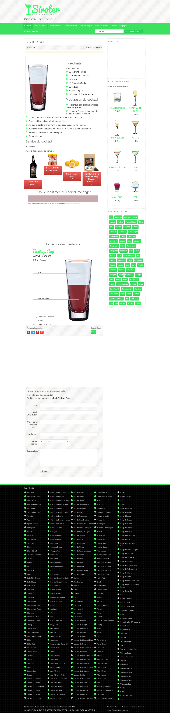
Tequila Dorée (125, 641)
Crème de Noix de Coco (59, 512)
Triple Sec (134, 298)
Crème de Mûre (56, 508)
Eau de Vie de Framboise (59, 578)
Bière (141, 222)
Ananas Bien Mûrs (34, 504)
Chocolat (131, 236)
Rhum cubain (102, 675)
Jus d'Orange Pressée (58, 679)
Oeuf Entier (101, 586)
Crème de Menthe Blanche (60, 501)
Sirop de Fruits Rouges (129, 550)
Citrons (73, 79)
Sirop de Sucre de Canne (129, 581)
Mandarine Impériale (104, 512)
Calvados (122, 232)
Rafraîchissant (122, 284)
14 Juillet (118, 217)
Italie (127, 265)
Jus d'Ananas (55, 667)
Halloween (138, 260)
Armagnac (31, 528)
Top (127, 298)
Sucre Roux (124, 626)
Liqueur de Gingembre (82, 671)
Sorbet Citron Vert (127, 606)
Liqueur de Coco (80, 644)
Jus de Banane (56, 690)
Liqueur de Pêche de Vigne (84, 698)
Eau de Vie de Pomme (58, 582)
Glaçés (112, 260)
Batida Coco (31, 539)
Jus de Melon (79, 547)
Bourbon (126, 227)
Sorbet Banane (126, 599)
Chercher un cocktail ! (133, 31)
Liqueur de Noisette (81, 690)
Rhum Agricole (102, 659)
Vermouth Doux (126, 672)
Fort (130, 251)
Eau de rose (54, 574)
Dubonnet (54, 559)
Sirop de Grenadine (127, 553)
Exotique (123, 251)
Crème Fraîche (56, 528)
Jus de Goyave (79, 535)
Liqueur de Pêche (80, 694)
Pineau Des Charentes (105, 621)
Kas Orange (78, 582)
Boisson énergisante (34, 555)
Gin (137, 255)
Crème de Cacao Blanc (35, 687)
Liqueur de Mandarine (82, 679)
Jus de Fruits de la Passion (84, 524)
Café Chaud (31, 582)
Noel (121, 275)
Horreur (112, 265)
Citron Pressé (32, 652)
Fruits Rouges (128, 255)
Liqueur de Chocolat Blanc (84, 640)
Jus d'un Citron (56, 683)
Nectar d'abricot (103, 559)
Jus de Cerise (79, 497)
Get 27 (52, 613)
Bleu (111, 227)
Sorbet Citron (125, 603)
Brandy (135, 227)
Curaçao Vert (55, 551)
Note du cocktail (34, 442)
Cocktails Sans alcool (32, 31)
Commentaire (32, 451)
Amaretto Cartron (33, 497)
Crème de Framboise (35, 698)
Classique (113, 241)
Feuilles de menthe (57, 597)
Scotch (123, 493)
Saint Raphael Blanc (104, 687)
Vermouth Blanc (126, 668)
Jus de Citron (79, 501)
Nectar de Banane (104, 563)
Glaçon (53, 632)
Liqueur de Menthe (81, 687)
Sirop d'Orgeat (125, 516)
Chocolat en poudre (34, 636)
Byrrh (29, 566)
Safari (99, 683)
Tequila (136, 294)
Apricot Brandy (32, 524)
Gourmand (121, 260)
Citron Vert (31, 656)
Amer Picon (31, 501)
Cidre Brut (31, 644)
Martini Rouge (102, 547)
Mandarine (101, 508)
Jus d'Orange (55, 671)
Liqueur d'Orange (80, 625)
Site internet (32, 434)
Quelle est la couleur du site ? (32, 424)
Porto (32, 47)
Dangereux (114, 246)
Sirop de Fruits (125, 539)
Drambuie (54, 555)
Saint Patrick (114, 289)
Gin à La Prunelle (56, 621)
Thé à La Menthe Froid (128, 649)
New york (113, 275)
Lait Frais (77, 605)
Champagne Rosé (34, 609)
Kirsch (76, 590)
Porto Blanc (101, 640)
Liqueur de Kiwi (79, 675)
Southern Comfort (127, 610)
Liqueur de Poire (103, 493)
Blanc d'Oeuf (32, 551)
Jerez (52, 652)
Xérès (122, 699)
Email (32, 413)
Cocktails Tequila (86, 26)
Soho (122, 595)
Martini (140, 265)
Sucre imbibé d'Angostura (130, 622)
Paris (112, 279)
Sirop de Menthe (126, 561)
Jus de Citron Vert (80, 508)
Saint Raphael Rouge (105, 690)
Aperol (29, 520)
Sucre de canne (126, 618)
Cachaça (113, 232)
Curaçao (137, 241)
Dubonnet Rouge (56, 566)
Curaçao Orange (56, 543)
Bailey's (30, 532)
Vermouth (124, 665)
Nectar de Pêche (103, 574)
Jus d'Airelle (54, 659)
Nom (35, 405)
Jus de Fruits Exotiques (82, 528)
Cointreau (30, 663)
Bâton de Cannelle (80, 76)
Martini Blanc (102, 535)
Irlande (120, 265)
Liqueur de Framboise (82, 659)
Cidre (29, 640)
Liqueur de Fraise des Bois (84, 656)
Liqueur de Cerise (80, 636)
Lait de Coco (78, 601)
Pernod (99, 609)
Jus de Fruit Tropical (81, 520)
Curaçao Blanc (55, 535)
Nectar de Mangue (104, 570)
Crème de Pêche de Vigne (60, 520)
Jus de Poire (78, 559)
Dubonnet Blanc (56, 563)
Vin (116, 303)
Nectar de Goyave (104, 566)
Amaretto (30, 493)
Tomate (123, 661)
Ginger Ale (54, 625)
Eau (76, 87)
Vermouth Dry (125, 676)
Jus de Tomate (79, 574)
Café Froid (31, 586)
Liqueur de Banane (81, 628)
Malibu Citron (102, 504)
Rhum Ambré (102, 663)
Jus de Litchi (78, 539)
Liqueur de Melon (80, 683)
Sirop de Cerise (126, 524)
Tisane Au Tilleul (126, 657)
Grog (130, 260)
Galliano (53, 609)
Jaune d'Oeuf (55, 648)
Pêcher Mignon (102, 605)
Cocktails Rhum (40, 26)
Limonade (77, 613)
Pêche (99, 601)
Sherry (122, 504)
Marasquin (101, 524)
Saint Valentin (127, 289)
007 (111, 217)
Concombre (31, 671)
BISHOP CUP (35, 42)
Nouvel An (129, 275)
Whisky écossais (126, 696)
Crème (29, 675)
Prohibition (134, 279)
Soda (129, 294)
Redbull (133, 284)
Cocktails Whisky (70, 26)
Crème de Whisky (57, 524)
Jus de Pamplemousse (82, 551)
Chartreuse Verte (33, 621)
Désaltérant (131, 246)
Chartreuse (114, 236)
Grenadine (54, 640)
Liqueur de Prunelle (104, 497)
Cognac (79, 91)
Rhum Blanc (101, 667)
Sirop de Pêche (126, 573)
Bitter (29, 547)
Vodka (122, 303)
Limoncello (78, 617)
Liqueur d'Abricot (80, 621)
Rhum (141, 284)
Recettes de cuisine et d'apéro (122, 707)
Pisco (99, 628)
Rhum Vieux (101, 679)
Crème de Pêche (56, 516)
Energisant (114, 251)
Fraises (53, 605)
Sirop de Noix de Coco (128, 569)
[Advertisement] (64, 223)
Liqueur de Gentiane (81, 663)
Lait (75, 597)
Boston (118, 227)
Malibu (99, 501)
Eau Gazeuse (55, 586)
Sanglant (137, 289)
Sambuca (100, 694)
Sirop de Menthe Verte (128, 565)
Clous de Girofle (79, 83)
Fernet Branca (55, 590)
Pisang (99, 625)
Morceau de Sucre (104, 555)
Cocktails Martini (101, 26)
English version (95, 47)
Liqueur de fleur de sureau (83, 648)
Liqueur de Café (80, 632)
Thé (121, 645)
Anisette (30, 516)
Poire (99, 632)
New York (130, 270)
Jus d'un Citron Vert (57, 687)
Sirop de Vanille (126, 591)
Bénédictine (31, 543)
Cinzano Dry (31, 648)
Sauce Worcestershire (105, 698)
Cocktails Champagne (119, 26)
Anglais (112, 222)
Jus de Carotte (55, 698)
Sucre (90, 94)
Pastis (118, 279)
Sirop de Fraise (126, 532)
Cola (130, 241)
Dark (122, 246)
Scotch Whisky (125, 497)
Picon (99, 613)
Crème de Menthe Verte (59, 504)
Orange (138, 275)
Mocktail (113, 270)
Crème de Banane (34, 679)
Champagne (133, 232)
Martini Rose (102, 543)
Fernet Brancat (56, 594)
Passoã (100, 594)
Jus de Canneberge (57, 694)
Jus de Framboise (80, 516)
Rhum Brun (101, 671)
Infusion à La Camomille (59, 644)
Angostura (31, 508)
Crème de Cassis (33, 690)
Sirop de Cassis (126, 520)
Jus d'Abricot (55, 656)
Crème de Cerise (33, 694)
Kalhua (76, 578)
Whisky (130, 303)
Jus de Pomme (79, 563)
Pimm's (99, 617)
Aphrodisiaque (131, 222)
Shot (123, 294)
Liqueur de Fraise (80, 652)
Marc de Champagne (105, 528)
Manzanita (101, 520)
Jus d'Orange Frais (57, 675)
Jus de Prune (79, 566)
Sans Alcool (114, 294)
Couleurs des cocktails (73, 203)
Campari (30, 594)
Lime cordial (78, 609)
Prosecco (100, 648)
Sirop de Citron (126, 528)
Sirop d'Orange (126, 512)
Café (29, 574)
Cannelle (30, 597)
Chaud (123, 236)
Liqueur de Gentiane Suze (83, 667)
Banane (30, 535)
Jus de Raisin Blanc (81, 570)
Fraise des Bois (56, 601)
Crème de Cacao (33, 683)
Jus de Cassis (79, 493)
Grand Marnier (55, 636)
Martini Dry (101, 539)
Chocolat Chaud (33, 632)
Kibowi (76, 586)
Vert (111, 303)
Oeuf (99, 582)
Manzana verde (103, 516)
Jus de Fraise (79, 512)
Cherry (29, 625)
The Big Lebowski (116, 298)
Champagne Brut (33, 605)
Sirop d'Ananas (126, 508)
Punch (112, 284)
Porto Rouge (80, 72)
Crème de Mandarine (58, 493)
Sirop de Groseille (127, 557)
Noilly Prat (101, 578)
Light (133, 265)
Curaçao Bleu (55, 539)
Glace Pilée (54, 628)
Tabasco (123, 634)
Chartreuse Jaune (33, 617)
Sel (121, 501)
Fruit (119, 255)
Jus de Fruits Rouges (82, 532)
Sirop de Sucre (126, 577)
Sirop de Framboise (127, 535)
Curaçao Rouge (56, 547)
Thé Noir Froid (125, 653)
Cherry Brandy (32, 628)
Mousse (121, 270)
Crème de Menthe (57, 497)
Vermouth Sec (125, 684)
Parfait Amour (102, 590)
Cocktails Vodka (55, 26)
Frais (137, 251)
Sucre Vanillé (125, 630)
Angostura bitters (33, 512)
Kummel (77, 594)
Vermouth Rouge (126, 680)
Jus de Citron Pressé (81, 504)
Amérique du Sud (130, 217)
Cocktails (27, 26)
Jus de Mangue (79, 543)
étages (138, 303)
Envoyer (44, 471)
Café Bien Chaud (33, 578)
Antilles (120, 222)
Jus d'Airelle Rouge (57, 663)
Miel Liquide (101, 551)
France (112, 255)
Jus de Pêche (79, 555)
